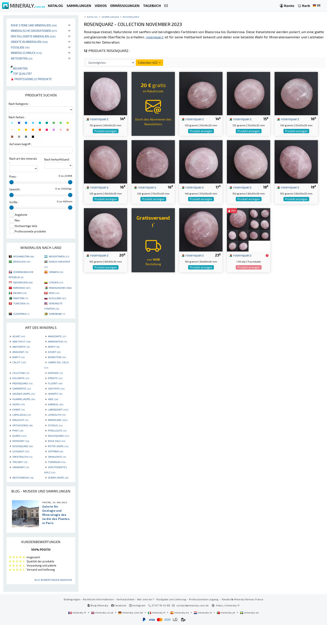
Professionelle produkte (31, 79)
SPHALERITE (57, 456)
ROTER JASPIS (58, 446)
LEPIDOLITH (57, 414)
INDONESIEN (23, 282)
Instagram (137, 605)
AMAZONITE (57, 336)
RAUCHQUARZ (58, 435)
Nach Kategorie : (19, 104)
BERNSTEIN (57, 357)
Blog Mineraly (97, 605)
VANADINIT (20, 467)
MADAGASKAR (60, 287)
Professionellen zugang (204, 599)
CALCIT (19, 362)
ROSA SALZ (56, 440)
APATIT (54, 346)
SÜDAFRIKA (21, 313)
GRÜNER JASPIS (23, 393)
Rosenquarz (131, 16)
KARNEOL (55, 404)
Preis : (13, 176)
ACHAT (18, 336)
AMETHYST (21, 341)
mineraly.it (157, 612)
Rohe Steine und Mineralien (34, 25)
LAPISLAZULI (21, 414)
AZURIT (54, 351)
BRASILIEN (21, 261)
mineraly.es (180, 612)
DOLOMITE (20, 378)
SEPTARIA (55, 451)
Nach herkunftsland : (57, 159)
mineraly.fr (77, 612)
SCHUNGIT (20, 451)
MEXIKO (20, 292)
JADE (53, 399)
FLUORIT (55, 383)
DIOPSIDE (55, 372)
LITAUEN (56, 282)
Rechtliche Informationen (98, 599)
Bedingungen (72, 599)
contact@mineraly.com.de (192, 605)
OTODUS (55, 425)
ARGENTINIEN (59, 256)
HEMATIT (55, 393)
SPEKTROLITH (22, 456)
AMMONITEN (57, 341)
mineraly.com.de (131, 612)
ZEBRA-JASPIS (58, 477)
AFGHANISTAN (23, 256)
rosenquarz (97, 119)
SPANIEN (56, 271)
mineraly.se (249, 612)
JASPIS (18, 404)
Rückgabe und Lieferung (171, 599)
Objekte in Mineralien (29, 42)
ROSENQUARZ (22, 446)
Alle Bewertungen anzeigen (53, 579)
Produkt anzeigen (105, 131)
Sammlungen (110, 16)
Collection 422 (149, 62)
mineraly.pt (226, 612)
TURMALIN (56, 461)
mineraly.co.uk (102, 612)
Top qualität (21, 73)
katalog (92, 16)
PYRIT (17, 430)
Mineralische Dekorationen (34, 30)
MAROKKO (21, 287)
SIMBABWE (57, 313)
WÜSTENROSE (22, 477)
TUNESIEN (21, 303)
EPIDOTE (55, 378)
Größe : (14, 202)
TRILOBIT (19, 461)
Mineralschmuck (26, 53)
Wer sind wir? (145, 599)
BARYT (18, 357)
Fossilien (20, 47)
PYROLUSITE (57, 430)
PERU (54, 292)
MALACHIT (20, 419)
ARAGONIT (20, 351)
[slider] (11, 182)
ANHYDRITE (21, 346)
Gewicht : (15, 189)
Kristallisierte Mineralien (33, 36)
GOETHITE (56, 388)
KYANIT (18, 409)
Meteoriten (22, 58)
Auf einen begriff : (20, 144)
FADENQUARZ (22, 383)
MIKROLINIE (57, 419)
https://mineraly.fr (228, 605)
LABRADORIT (58, 409)
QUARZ (19, 435)
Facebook (118, 605)
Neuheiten (19, 68)
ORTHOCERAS (22, 425)
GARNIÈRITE (21, 388)
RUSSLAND (57, 298)
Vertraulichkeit (125, 599)
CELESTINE (20, 372)
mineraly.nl (203, 612)
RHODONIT (20, 440)
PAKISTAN (20, 298)
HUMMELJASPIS (23, 399)
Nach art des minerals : (23, 160)
